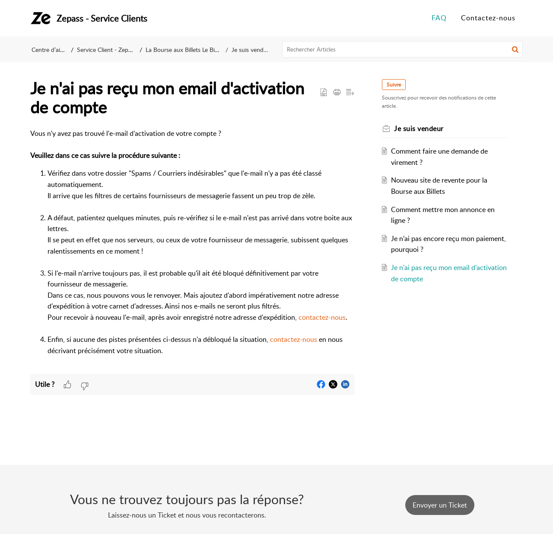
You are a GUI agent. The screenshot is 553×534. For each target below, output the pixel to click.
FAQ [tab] (439, 18)
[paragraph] (192, 251)
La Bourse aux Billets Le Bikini (185, 49)
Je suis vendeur (252, 49)
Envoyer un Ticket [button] (440, 505)
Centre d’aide (49, 49)
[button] (515, 49)
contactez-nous (322, 317)
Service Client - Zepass (107, 49)
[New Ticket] (439, 505)
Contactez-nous (488, 18)
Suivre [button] (394, 84)
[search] (402, 49)
